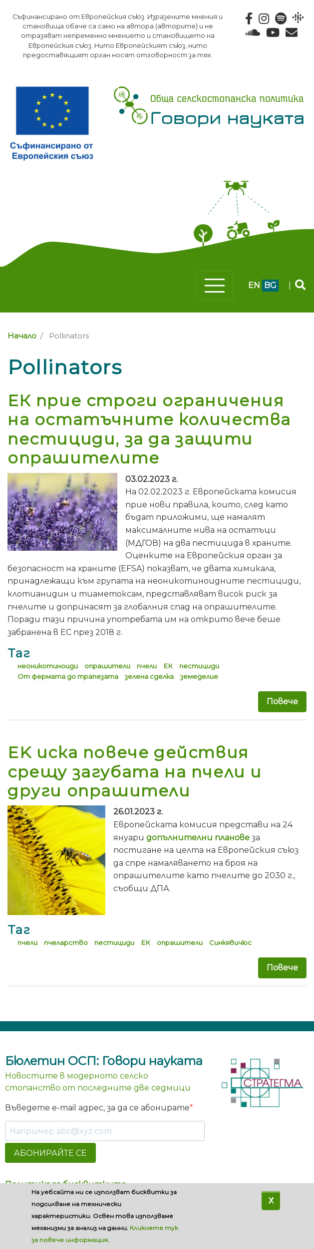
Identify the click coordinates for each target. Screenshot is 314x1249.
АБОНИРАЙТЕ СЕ (50, 1153)
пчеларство (66, 942)
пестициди (199, 666)
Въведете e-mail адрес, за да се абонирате (97, 1107)
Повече (282, 701)
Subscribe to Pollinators (11, 1005)
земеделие (199, 676)
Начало (21, 335)
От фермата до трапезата (67, 676)
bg (270, 285)
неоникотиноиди (47, 666)
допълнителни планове (198, 837)
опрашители (107, 666)
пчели (147, 666)
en (254, 285)
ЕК (168, 666)
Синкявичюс (230, 942)
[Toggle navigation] (215, 286)
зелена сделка (149, 676)
